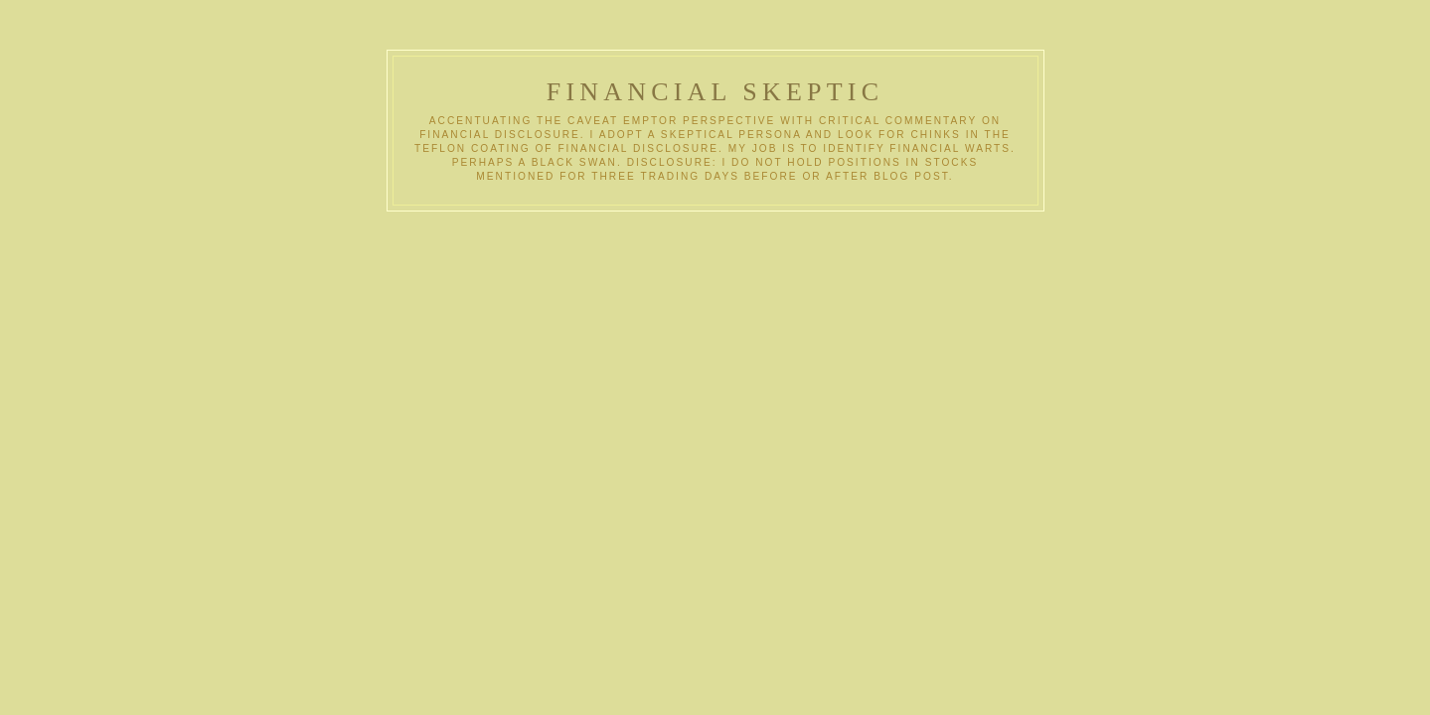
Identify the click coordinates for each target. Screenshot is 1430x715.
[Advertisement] (591, 360)
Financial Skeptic (715, 91)
